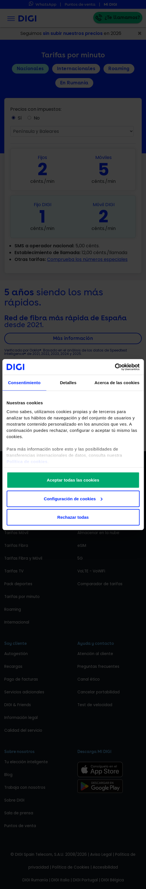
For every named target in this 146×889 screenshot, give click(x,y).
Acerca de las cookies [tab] (116, 382)
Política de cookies (27, 461)
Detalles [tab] (68, 382)
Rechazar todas (73, 517)
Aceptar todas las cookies (73, 480)
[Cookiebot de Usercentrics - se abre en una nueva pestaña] (114, 367)
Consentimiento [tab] (24, 382)
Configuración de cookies (73, 498)
